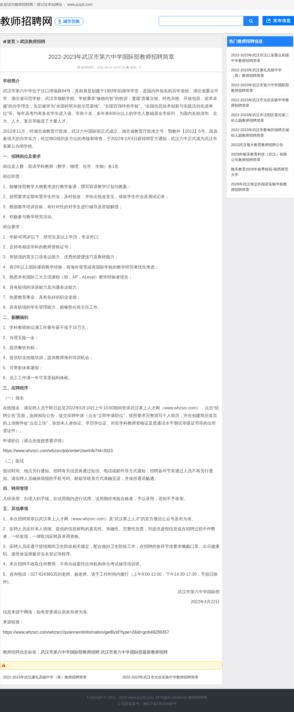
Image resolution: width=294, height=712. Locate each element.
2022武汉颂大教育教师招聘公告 (257, 145)
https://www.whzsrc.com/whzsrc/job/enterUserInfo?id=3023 (58, 450)
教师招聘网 (197, 697)
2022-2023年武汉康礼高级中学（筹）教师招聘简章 (45, 677)
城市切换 (71, 21)
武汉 (24, 41)
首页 (11, 41)
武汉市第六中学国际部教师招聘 (70, 652)
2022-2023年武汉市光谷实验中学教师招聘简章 (160, 677)
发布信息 (282, 20)
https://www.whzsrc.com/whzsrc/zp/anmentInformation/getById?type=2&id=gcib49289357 (86, 632)
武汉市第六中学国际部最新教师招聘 (134, 652)
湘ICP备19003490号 (160, 704)
